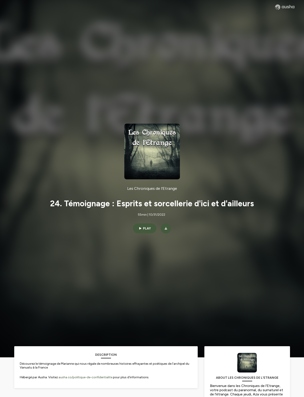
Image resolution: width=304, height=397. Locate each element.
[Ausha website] (284, 7)
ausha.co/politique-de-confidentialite (85, 377)
